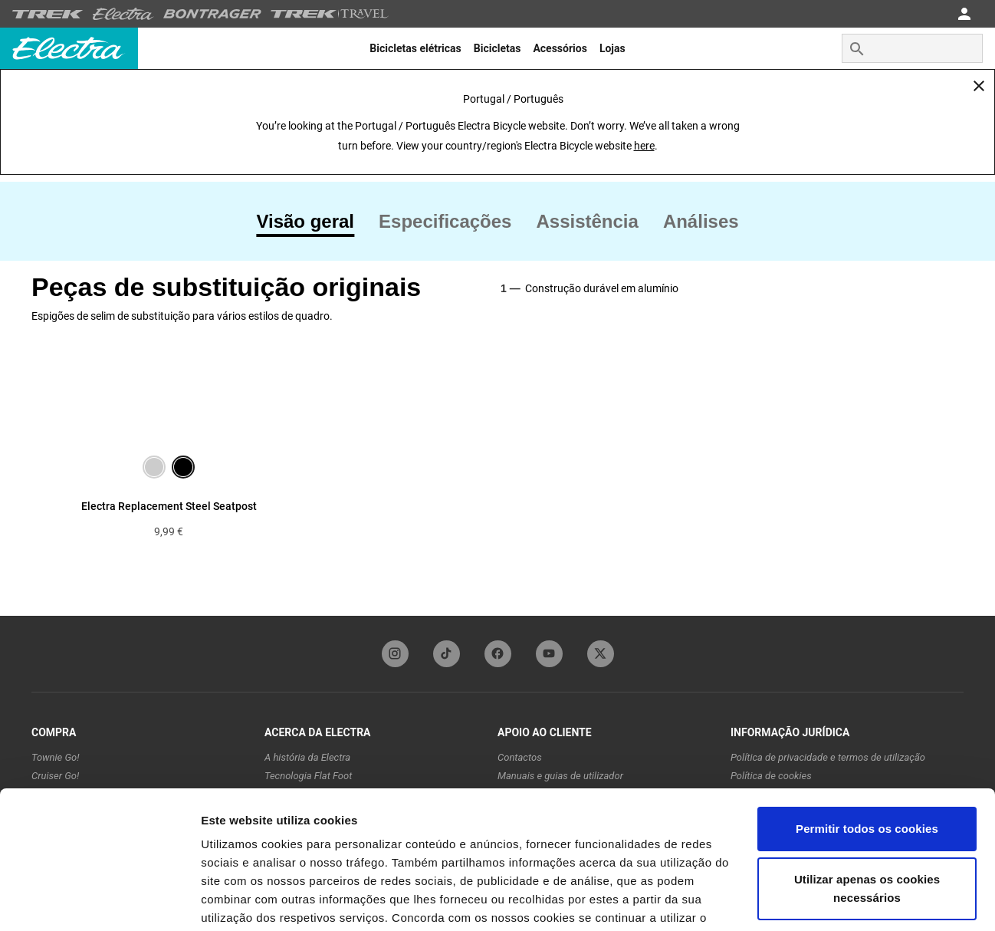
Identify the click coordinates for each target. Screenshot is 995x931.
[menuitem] (415, 48)
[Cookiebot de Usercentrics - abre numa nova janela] (99, 901)
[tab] (311, 221)
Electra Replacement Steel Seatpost (169, 506)
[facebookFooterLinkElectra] (497, 653)
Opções (222, 900)
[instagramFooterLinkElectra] (395, 653)
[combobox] (912, 48)
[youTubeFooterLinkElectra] (549, 653)
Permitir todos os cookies (867, 751)
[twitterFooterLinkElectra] (600, 653)
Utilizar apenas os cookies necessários (867, 810)
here (644, 146)
